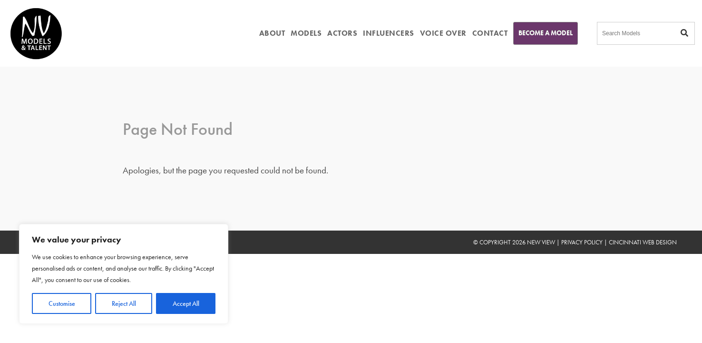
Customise (62, 303)
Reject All (124, 303)
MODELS (306, 33)
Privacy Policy (582, 242)
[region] (123, 274)
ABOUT (272, 33)
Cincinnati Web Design (643, 242)
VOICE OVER (443, 33)
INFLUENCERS (388, 33)
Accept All (186, 303)
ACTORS (342, 33)
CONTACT (490, 33)
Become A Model (545, 33)
